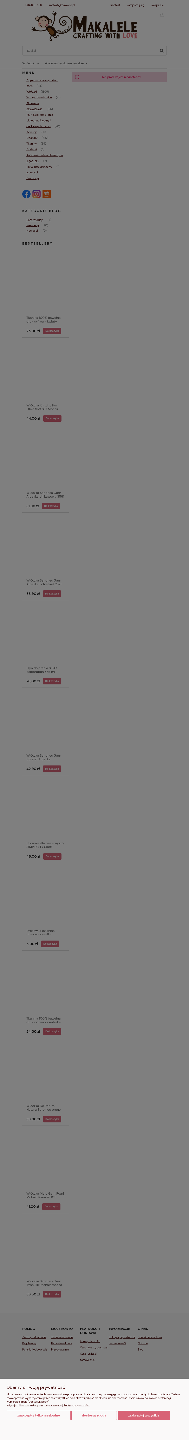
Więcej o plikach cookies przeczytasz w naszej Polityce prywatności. (48, 1405)
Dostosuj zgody (94, 1415)
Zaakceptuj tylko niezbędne (38, 1415)
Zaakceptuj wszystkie (143, 1415)
